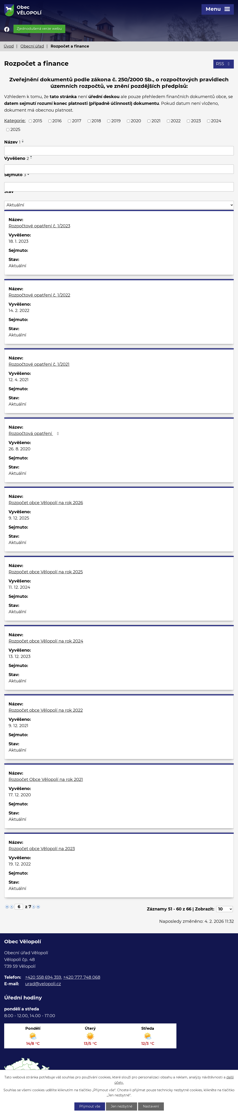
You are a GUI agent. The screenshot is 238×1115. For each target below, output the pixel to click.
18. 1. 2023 (18, 241)
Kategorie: (15, 120)
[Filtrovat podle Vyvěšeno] (119, 169)
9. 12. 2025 (19, 518)
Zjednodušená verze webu (39, 29)
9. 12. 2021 (18, 725)
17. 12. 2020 (20, 794)
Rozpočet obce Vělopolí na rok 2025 (46, 572)
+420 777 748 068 (81, 977)
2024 (216, 120)
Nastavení (151, 1106)
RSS (223, 63)
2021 (156, 120)
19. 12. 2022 (20, 864)
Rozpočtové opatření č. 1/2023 (39, 226)
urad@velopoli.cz (43, 983)
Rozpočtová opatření (34, 433)
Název (12, 142)
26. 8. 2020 (19, 448)
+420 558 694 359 (43, 977)
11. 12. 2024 (19, 587)
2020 (136, 120)
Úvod (9, 46)
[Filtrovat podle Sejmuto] (119, 187)
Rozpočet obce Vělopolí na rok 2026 (46, 502)
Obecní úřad (32, 46)
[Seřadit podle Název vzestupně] (23, 140)
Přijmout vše (89, 1106)
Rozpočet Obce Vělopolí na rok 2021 (46, 779)
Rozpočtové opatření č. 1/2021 (39, 364)
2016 (57, 120)
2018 (96, 120)
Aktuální (17, 265)
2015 (37, 120)
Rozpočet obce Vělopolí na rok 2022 (46, 710)
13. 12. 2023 (19, 656)
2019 (116, 120)
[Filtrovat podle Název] (119, 150)
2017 (76, 120)
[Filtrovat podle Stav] (119, 205)
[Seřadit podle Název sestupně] (23, 142)
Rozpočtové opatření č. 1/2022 (39, 295)
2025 (15, 129)
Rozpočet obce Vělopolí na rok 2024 (46, 641)
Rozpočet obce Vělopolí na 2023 (42, 848)
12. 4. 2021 (19, 379)
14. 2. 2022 (19, 310)
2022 (176, 120)
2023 (196, 120)
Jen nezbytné (121, 1106)
